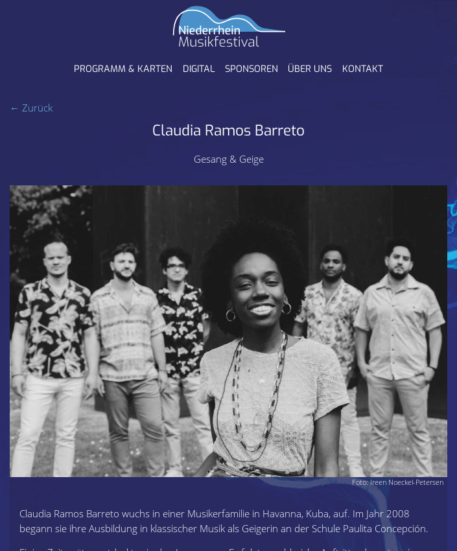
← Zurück (31, 107)
